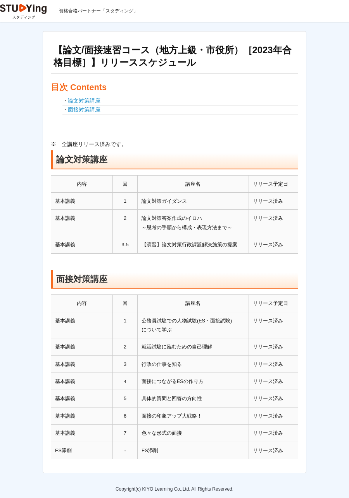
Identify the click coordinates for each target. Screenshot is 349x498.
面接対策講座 (84, 109)
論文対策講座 (84, 101)
